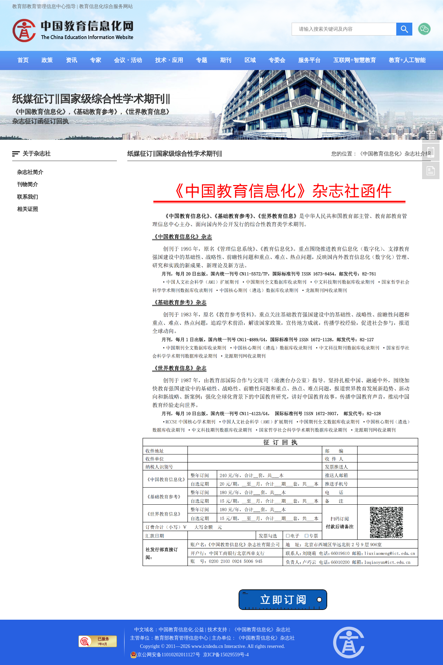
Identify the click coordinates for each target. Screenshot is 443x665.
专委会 (277, 60)
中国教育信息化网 (431, 134)
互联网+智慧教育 (354, 60)
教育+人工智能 (407, 60)
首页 (23, 60)
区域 (250, 60)
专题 (201, 60)
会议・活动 (128, 60)
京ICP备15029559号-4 (226, 654)
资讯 (71, 60)
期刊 (225, 60)
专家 (95, 60)
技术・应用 (169, 60)
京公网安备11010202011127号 (168, 654)
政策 (47, 60)
